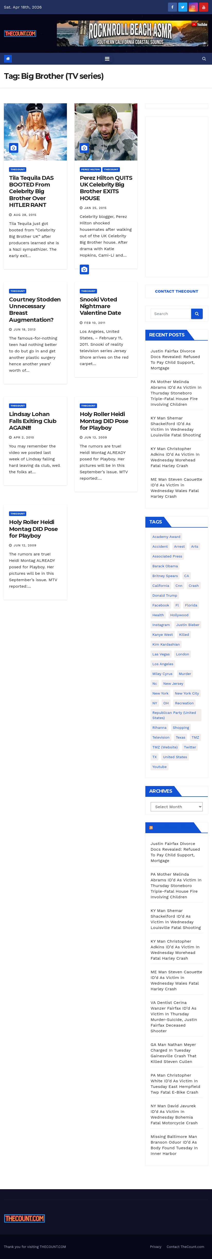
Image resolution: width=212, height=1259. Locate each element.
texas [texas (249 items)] (180, 737)
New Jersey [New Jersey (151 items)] (173, 683)
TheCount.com (172, 827)
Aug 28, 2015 (25, 215)
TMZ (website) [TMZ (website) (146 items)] (165, 747)
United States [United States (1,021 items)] (175, 757)
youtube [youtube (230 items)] (159, 767)
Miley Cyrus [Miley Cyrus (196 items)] (162, 674)
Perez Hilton (90, 169)
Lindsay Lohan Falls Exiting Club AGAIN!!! (32, 421)
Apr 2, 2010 (24, 437)
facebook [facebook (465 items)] (160, 605)
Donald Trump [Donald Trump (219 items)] (164, 595)
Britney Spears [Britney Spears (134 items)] (165, 576)
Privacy (155, 1247)
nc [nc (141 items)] (154, 683)
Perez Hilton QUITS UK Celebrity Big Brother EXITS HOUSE (106, 188)
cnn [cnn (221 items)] (178, 586)
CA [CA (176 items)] (186, 576)
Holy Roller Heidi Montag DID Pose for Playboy (104, 421)
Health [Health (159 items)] (158, 615)
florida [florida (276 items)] (191, 605)
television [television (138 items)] (160, 737)
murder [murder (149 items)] (185, 674)
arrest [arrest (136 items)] (179, 546)
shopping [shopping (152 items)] (181, 727)
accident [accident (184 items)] (160, 546)
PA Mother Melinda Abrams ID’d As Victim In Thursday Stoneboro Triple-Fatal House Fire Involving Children (176, 393)
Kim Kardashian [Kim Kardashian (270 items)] (166, 644)
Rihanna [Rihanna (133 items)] (159, 727)
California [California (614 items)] (160, 586)
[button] (204, 58)
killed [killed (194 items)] (184, 634)
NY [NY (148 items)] (154, 703)
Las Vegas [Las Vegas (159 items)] (161, 654)
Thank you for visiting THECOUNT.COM (35, 1247)
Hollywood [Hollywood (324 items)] (179, 615)
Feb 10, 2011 (94, 323)
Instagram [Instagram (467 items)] (161, 625)
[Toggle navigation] (107, 59)
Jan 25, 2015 (95, 208)
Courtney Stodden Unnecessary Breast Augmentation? (35, 309)
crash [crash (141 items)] (194, 586)
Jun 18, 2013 (25, 329)
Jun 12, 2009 (95, 437)
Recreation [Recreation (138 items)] (184, 703)
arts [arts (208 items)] (194, 546)
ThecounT (18, 169)
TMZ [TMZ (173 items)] (195, 737)
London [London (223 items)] (182, 654)
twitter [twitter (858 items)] (190, 747)
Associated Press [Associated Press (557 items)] (167, 556)
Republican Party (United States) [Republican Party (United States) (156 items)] (174, 715)
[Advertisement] (177, 197)
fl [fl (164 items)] (177, 605)
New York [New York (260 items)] (160, 693)
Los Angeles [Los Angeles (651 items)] (162, 664)
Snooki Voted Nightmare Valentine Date (100, 306)
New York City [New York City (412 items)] (187, 693)
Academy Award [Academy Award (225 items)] (166, 537)
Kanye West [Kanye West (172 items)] (162, 634)
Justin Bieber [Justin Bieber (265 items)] (187, 625)
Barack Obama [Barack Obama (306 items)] (165, 566)
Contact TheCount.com (185, 1247)
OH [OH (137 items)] (166, 703)
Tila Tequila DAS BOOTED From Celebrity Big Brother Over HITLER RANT (31, 191)
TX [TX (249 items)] (154, 757)
